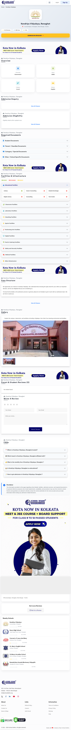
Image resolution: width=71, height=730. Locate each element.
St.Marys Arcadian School (18, 654)
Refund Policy (28, 705)
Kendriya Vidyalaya (16, 622)
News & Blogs (4, 711)
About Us (3, 705)
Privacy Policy (52, 708)
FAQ (50, 714)
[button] (66, 339)
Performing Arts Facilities (11, 229)
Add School (28, 711)
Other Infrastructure (10, 261)
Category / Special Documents (15, 151)
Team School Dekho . (64, 728)
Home (2, 7)
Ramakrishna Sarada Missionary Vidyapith (22, 662)
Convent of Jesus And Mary (18, 638)
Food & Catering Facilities (11, 242)
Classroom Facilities (10, 204)
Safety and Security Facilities (12, 248)
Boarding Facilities (9, 217)
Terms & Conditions (53, 705)
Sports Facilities (9, 223)
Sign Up (65, 2)
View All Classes (35, 106)
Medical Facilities (9, 254)
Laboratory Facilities (10, 210)
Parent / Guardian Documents (14, 146)
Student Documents (11, 140)
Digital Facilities (9, 236)
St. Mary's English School (17, 646)
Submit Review (35, 429)
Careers (27, 708)
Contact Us (4, 708)
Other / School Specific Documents (16, 157)
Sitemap (51, 711)
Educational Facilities (10, 185)
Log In (57, 2)
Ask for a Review (35, 610)
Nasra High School (15, 630)
